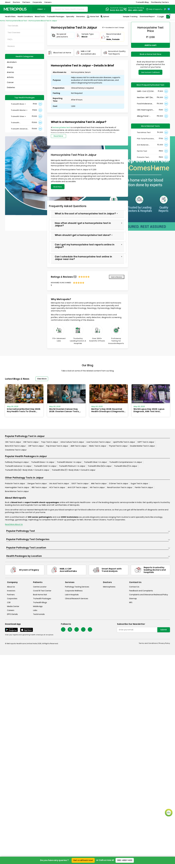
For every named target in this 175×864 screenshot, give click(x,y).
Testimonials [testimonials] (39, 614)
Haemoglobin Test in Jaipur (17, 487)
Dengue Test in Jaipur (37, 483)
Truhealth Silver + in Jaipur (95, 462)
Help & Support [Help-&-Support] (155, 9)
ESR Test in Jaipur (31, 442)
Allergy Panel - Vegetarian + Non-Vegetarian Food (145, 116)
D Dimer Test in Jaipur (118, 483)
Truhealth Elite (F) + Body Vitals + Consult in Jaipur (73, 470)
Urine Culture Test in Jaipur (72, 442)
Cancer (10, 82)
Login (161, 16)
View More (41, 378)
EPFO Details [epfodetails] (12, 614)
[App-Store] (168, 9)
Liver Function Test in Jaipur (98, 442)
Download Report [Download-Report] (147, 16)
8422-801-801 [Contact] (116, 10)
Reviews (11, 46)
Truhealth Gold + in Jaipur (45, 466)
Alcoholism (12, 62)
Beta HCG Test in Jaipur (15, 446)
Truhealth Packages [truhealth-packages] (42, 598)
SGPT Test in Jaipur (146, 442)
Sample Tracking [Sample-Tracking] (130, 16)
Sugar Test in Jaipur (139, 483)
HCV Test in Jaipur (57, 487)
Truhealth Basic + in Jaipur (42, 462)
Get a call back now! (83, 860)
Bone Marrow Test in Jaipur (17, 491)
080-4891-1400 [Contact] (135, 10)
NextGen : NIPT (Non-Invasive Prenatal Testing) (146, 97)
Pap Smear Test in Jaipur (57, 446)
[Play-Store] (165, 9)
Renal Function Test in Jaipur (119, 487)
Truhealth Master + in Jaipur (69, 462)
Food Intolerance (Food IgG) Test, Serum (144, 103)
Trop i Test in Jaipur (49, 442)
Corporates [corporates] (12, 598)
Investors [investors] (11, 590)
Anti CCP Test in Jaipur (77, 487)
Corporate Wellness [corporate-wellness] (74, 590)
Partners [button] (26, 2)
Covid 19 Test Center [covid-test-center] (42, 590)
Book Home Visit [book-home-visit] (40, 594)
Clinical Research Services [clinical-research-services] (76, 598)
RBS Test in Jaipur (39, 487)
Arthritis (10, 77)
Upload (104, 16)
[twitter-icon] (70, 629)
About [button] (7, 2)
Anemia (10, 72)
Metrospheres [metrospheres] (109, 586)
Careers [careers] (10, 610)
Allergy (10, 67)
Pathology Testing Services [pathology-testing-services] (77, 586)
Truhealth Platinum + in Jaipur (72, 466)
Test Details (13, 25)
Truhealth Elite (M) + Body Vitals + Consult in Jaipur (27, 470)
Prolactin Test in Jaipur (15, 483)
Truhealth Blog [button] (142, 2)
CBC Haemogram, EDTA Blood (145, 110)
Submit (163, 629)
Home (2, 21)
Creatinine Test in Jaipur (16, 450)
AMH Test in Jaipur (78, 446)
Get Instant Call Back (150, 72)
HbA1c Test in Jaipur (97, 446)
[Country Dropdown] (154, 9)
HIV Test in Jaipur (97, 487)
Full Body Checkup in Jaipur (17, 462)
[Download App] (11, 629)
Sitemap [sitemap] (133, 598)
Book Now (58, 187)
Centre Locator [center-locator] (39, 586)
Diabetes (11, 87)
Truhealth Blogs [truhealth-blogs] (40, 602)
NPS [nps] (130, 602)
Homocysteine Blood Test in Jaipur (43, 21)
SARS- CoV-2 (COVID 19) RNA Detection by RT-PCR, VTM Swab (146, 91)
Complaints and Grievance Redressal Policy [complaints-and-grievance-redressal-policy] (148, 594)
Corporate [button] (37, 2)
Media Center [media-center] (13, 606)
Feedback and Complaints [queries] (141, 590)
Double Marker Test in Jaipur (142, 446)
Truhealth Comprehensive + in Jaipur (125, 462)
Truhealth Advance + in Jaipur (18, 466)
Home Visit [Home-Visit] (93, 16)
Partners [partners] (11, 594)
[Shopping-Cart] (168, 16)
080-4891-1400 (124, 860)
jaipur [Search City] (41, 9)
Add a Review (116, 277)
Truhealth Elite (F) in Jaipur (125, 466)
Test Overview (14, 32)
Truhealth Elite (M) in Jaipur (99, 466)
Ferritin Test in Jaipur (144, 487)
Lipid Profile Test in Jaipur (124, 442)
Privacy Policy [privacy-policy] (164, 643)
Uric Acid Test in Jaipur (59, 483)
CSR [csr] (8, 602)
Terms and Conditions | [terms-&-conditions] (149, 643)
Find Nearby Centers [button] (160, 2)
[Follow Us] (63, 629)
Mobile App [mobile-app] (38, 606)
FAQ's (10, 39)
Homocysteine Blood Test (16, 21)
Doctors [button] (16, 2)
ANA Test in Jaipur (99, 483)
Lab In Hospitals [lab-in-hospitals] (72, 594)
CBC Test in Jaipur (13, 442)
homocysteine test (61, 127)
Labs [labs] (35, 610)
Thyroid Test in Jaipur (118, 446)
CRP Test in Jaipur (36, 446)
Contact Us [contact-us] (134, 586)
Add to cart (150, 45)
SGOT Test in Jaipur (80, 483)
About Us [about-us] (11, 586)
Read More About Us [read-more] (14, 524)
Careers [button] (47, 2)
